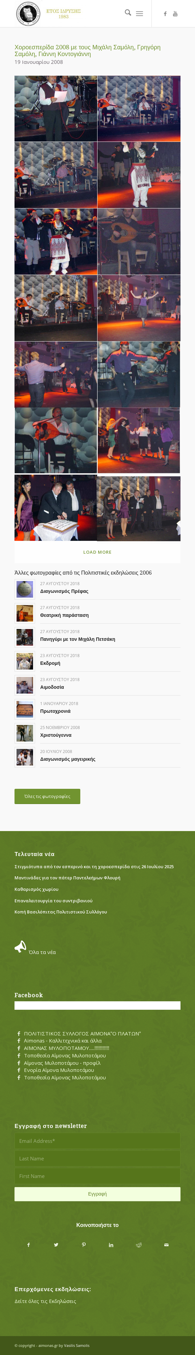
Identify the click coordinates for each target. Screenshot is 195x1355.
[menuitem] (124, 13)
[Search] (124, 13)
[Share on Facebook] (28, 1245)
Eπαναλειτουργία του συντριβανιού (53, 901)
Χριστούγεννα (56, 735)
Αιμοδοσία (52, 687)
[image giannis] (139, 109)
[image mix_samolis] (56, 308)
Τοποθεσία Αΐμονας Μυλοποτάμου (65, 1055)
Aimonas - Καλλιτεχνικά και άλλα (63, 1040)
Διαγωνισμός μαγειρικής (67, 759)
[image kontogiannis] (139, 241)
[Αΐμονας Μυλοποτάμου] (81, 13)
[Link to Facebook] (165, 13)
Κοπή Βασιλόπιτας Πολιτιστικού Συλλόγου (61, 912)
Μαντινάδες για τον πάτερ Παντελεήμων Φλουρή (67, 878)
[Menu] (139, 13)
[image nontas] (139, 375)
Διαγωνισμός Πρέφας (64, 591)
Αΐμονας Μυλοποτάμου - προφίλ (62, 1062)
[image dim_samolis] (56, 109)
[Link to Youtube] (175, 13)
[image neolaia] (56, 375)
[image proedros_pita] (56, 508)
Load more (97, 552)
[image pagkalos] (56, 441)
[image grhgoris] (56, 175)
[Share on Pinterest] (84, 1245)
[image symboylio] (139, 508)
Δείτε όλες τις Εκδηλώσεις (45, 1301)
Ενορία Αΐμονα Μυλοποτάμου (59, 1070)
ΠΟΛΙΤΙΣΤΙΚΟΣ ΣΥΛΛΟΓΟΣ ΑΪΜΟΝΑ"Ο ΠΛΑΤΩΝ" (82, 1033)
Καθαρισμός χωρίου (36, 889)
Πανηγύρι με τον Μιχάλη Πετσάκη (77, 639)
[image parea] (139, 441)
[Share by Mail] (166, 1245)
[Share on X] (56, 1245)
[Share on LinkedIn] (111, 1245)
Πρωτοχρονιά (55, 711)
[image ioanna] (139, 175)
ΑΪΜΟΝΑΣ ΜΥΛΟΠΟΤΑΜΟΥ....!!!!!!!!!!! (66, 1048)
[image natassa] (139, 308)
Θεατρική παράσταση (64, 615)
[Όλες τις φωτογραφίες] (47, 796)
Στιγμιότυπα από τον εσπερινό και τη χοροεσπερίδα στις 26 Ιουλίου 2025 (94, 866)
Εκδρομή (50, 663)
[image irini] (56, 241)
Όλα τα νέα (42, 952)
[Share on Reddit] (139, 1245)
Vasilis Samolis (76, 1345)
